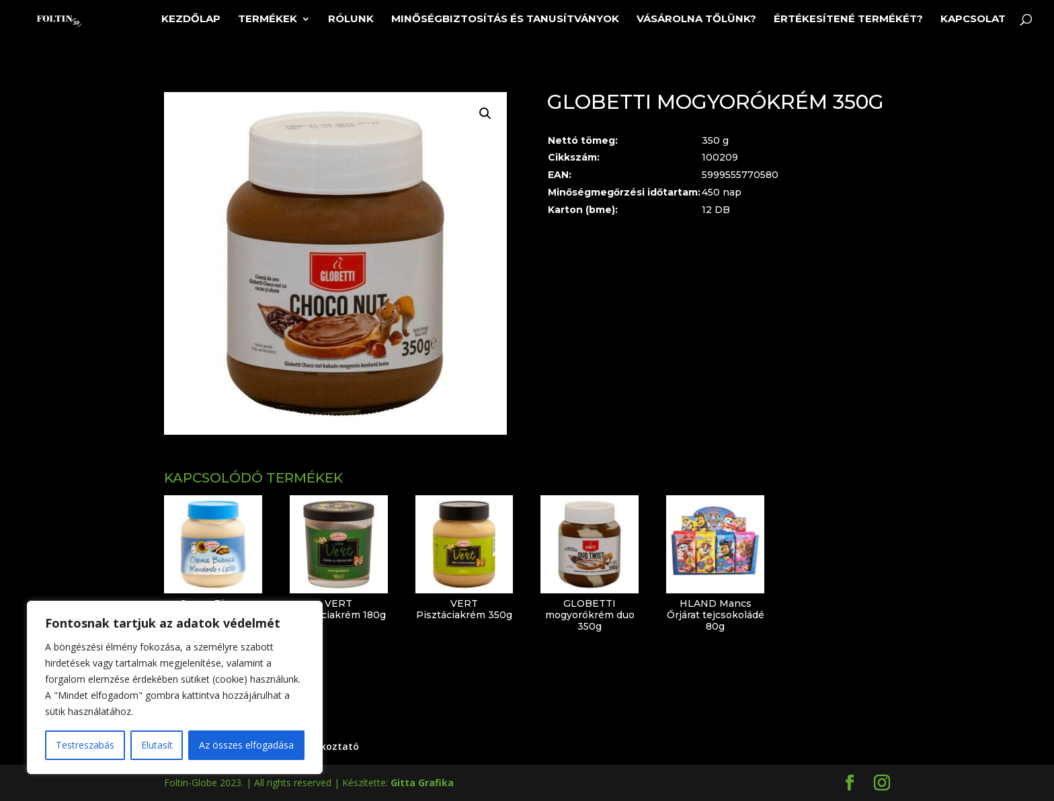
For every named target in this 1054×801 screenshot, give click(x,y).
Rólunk (351, 19)
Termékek (267, 19)
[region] (175, 687)
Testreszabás (85, 745)
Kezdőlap (190, 19)
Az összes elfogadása (246, 745)
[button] (485, 113)
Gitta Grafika (422, 782)
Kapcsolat (973, 19)
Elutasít (157, 745)
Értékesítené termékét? (848, 19)
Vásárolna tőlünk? (696, 19)
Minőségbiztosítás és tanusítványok (505, 19)
